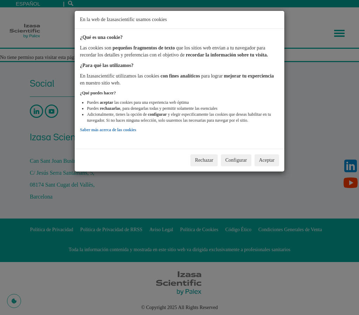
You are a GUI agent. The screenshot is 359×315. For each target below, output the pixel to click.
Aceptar (267, 160)
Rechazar (204, 160)
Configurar (236, 160)
